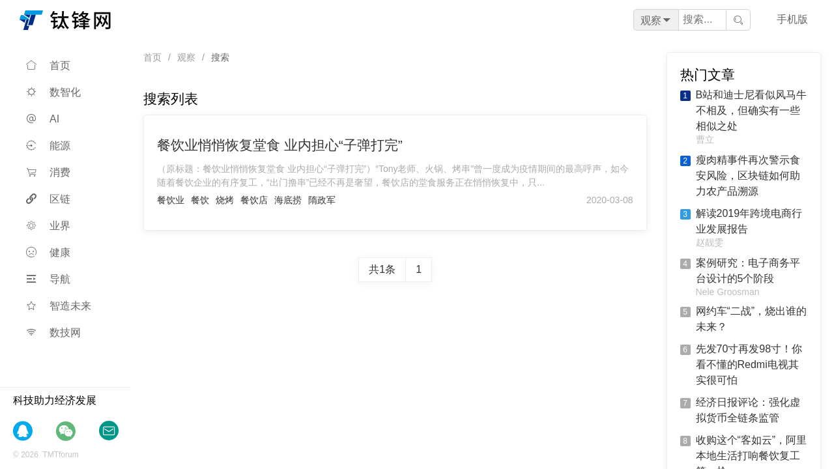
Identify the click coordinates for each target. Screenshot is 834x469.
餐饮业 (170, 200)
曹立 (705, 139)
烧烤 (225, 200)
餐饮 (200, 200)
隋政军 (322, 200)
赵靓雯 (709, 242)
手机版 (792, 19)
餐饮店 (254, 200)
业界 (48, 225)
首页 (48, 65)
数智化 (53, 92)
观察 (186, 57)
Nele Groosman (728, 292)
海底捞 (288, 200)
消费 (48, 172)
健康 (48, 252)
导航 (48, 279)
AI (42, 118)
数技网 (53, 332)
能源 (48, 145)
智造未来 (58, 305)
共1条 (382, 269)
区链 (48, 199)
